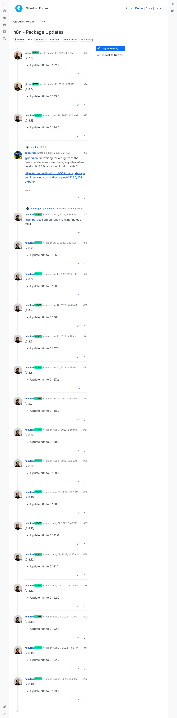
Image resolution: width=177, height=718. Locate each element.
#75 (85, 115)
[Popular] (4, 25)
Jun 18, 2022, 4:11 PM (61, 53)
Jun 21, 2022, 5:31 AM (62, 84)
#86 (85, 492)
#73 (85, 53)
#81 (85, 336)
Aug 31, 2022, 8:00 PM (65, 679)
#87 (85, 523)
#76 (85, 152)
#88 (85, 554)
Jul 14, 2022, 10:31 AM (65, 305)
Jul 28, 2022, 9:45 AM (65, 398)
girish (28, 53)
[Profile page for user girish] (18, 55)
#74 (85, 84)
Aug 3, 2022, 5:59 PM (65, 429)
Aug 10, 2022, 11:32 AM (65, 492)
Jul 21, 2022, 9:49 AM (65, 336)
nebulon (29, 115)
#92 (85, 679)
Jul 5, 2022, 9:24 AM (64, 214)
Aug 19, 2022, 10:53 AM (66, 554)
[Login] (172, 4)
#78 (85, 242)
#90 (85, 616)
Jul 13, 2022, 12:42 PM (65, 274)
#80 (85, 305)
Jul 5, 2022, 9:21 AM (59, 152)
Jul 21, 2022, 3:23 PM (64, 367)
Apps (129, 8)
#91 (85, 647)
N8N (30, 39)
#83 (85, 398)
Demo (139, 8)
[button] (4, 707)
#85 (85, 460)
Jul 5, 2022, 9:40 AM (64, 242)
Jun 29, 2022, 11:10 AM (65, 115)
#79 (85, 274)
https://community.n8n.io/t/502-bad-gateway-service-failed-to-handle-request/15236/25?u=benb (55, 177)
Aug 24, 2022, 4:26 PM (65, 585)
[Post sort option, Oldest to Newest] (110, 55)
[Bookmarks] (4, 32)
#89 (85, 585)
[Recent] (4, 11)
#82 (85, 367)
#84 (85, 429)
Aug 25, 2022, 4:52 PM (65, 647)
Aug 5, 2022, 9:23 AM (65, 460)
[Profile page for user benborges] (18, 155)
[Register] (172, 11)
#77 (85, 214)
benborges (30, 152)
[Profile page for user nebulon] (18, 118)
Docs (149, 8)
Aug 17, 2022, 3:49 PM (65, 523)
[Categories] (4, 4)
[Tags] (4, 18)
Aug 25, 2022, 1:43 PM (65, 616)
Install (158, 8)
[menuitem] (172, 4)
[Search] (4, 39)
